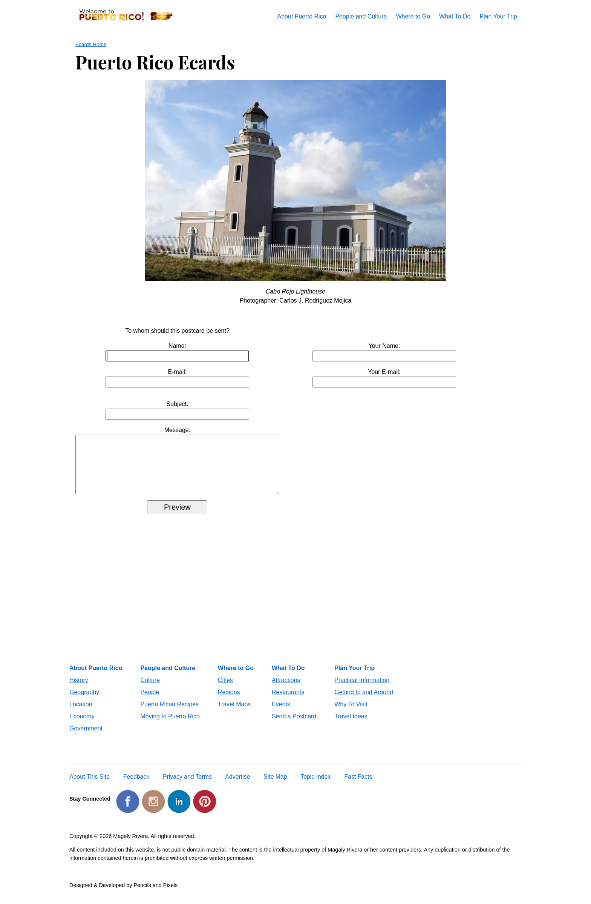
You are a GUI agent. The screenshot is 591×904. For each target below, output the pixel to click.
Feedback (136, 786)
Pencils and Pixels (155, 894)
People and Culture (361, 16)
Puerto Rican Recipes (169, 713)
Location (80, 713)
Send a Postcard (294, 725)
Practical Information (361, 689)
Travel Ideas (350, 725)
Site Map (275, 786)
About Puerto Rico (301, 16)
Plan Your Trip (498, 16)
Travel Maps (234, 713)
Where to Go (413, 16)
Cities (225, 689)
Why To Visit (350, 713)
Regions (229, 701)
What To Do (454, 16)
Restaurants (288, 701)
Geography (84, 701)
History (78, 689)
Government (86, 737)
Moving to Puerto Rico (169, 725)
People (149, 701)
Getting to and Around (363, 701)
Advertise (237, 786)
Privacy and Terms (187, 786)
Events (281, 713)
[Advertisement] (295, 609)
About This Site (89, 786)
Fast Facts (358, 786)
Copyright (81, 845)
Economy (82, 725)
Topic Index (315, 786)
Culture (150, 689)
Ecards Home (90, 44)
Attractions (286, 689)
